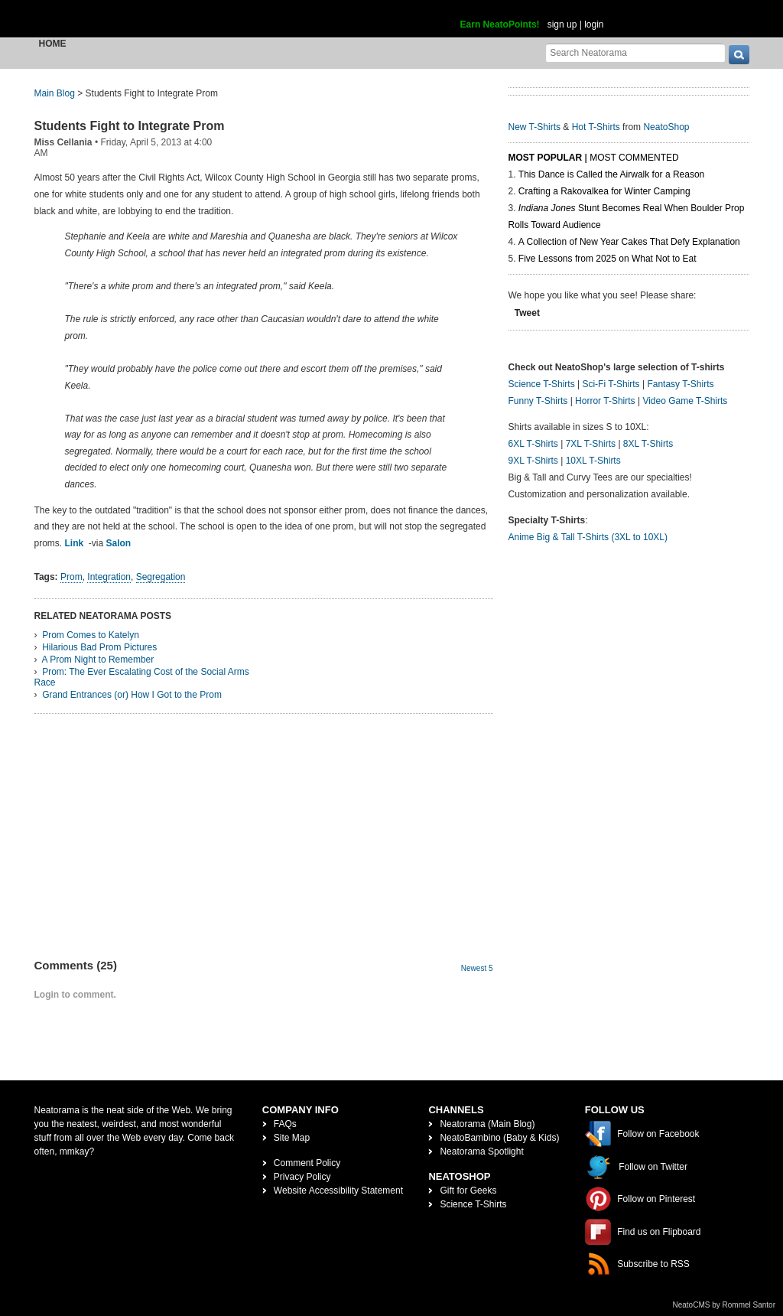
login (593, 24)
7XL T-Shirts (591, 443)
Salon (119, 543)
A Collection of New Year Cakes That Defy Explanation (629, 241)
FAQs (285, 1124)
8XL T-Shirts (648, 443)
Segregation (161, 577)
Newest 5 (477, 968)
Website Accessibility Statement (338, 1190)
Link (74, 543)
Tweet (527, 313)
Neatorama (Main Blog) (487, 1124)
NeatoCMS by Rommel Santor (724, 1305)
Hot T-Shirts (596, 127)
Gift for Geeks (468, 1190)
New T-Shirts (534, 127)
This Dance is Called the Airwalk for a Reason (611, 174)
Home (53, 43)
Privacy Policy (302, 1176)
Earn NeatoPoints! (500, 24)
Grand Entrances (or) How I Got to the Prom (132, 694)
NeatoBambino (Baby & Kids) (499, 1137)
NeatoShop (666, 127)
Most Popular (545, 157)
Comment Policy (307, 1163)
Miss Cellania (63, 142)
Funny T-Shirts (538, 401)
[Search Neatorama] (635, 52)
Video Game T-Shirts (684, 401)
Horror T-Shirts (605, 401)
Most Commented (634, 157)
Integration (109, 577)
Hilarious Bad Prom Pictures (99, 647)
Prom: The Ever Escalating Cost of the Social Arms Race (141, 677)
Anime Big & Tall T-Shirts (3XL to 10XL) (588, 537)
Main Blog (54, 93)
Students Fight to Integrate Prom (129, 125)
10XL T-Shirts (593, 460)
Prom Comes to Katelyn (90, 635)
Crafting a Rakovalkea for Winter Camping (604, 191)
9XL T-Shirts (533, 460)
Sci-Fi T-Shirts (610, 384)
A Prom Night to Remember (98, 659)
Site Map (292, 1137)
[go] (739, 54)
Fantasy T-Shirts (680, 384)
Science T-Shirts (541, 384)
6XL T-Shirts (533, 443)
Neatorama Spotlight (481, 1151)
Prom (71, 577)
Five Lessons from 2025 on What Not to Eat (607, 258)
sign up (562, 24)
